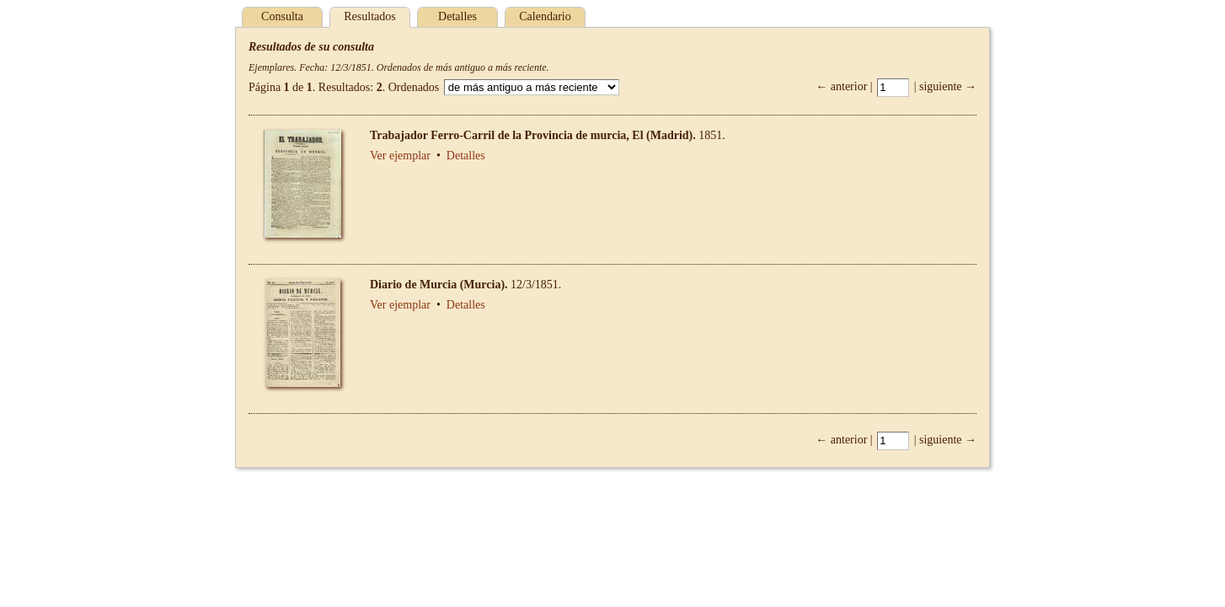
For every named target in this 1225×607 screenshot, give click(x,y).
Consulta (282, 16)
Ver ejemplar (400, 155)
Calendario (544, 16)
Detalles (457, 16)
